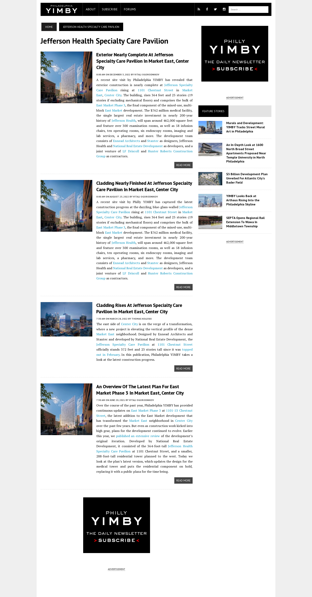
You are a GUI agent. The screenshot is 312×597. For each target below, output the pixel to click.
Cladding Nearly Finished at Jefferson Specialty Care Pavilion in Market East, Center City (142, 174)
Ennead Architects (173, 129)
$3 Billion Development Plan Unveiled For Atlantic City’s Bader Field (247, 178)
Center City (176, 83)
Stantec (100, 134)
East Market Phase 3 (177, 93)
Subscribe (108, 9)
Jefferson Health (111, 230)
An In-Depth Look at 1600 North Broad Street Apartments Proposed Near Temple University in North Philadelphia (247, 153)
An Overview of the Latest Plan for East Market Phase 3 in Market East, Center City (143, 377)
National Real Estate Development (121, 256)
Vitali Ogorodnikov (144, 67)
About (89, 9)
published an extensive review (118, 423)
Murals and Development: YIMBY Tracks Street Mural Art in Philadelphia (246, 127)
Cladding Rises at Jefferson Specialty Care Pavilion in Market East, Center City (137, 296)
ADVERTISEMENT (116, 556)
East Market (184, 98)
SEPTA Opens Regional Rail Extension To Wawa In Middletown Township (246, 222)
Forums (128, 9)
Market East (157, 83)
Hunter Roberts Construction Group (120, 144)
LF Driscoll (179, 139)
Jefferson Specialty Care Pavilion (169, 78)
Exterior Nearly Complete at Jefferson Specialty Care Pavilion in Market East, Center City (142, 58)
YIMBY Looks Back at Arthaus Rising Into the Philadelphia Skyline (248, 200)
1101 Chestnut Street (125, 83)
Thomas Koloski (140, 306)
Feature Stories (214, 111)
